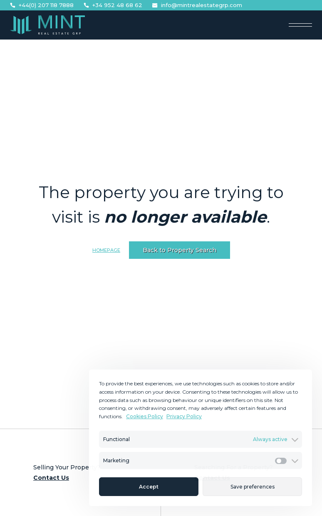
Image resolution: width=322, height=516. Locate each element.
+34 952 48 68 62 (113, 5)
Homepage (106, 250)
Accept (149, 487)
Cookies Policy (144, 416)
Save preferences (252, 487)
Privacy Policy (184, 416)
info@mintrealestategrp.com (197, 5)
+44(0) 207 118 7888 (42, 5)
